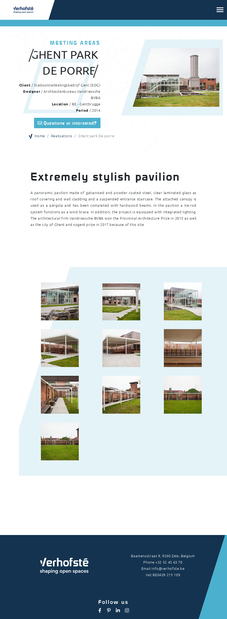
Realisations (61, 135)
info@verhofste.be (168, 568)
